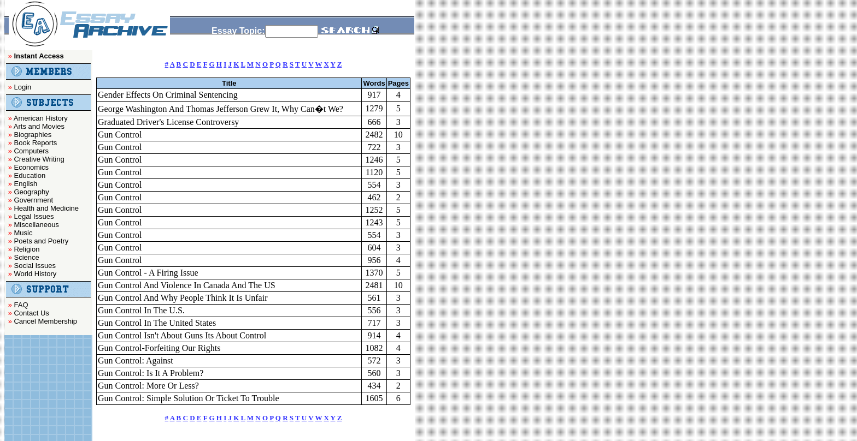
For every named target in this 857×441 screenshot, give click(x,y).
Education (29, 175)
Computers (31, 151)
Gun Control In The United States (157, 322)
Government (33, 200)
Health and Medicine (46, 208)
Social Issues (35, 265)
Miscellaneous (36, 225)
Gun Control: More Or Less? (148, 385)
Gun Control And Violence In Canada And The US (186, 285)
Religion (26, 249)
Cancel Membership (45, 321)
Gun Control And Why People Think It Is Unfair (183, 297)
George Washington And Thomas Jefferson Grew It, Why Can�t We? (220, 109)
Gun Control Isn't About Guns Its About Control (182, 335)
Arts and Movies (39, 126)
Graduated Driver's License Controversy (168, 122)
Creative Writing (39, 159)
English (25, 184)
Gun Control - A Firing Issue (148, 272)
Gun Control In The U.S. (141, 310)
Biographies (32, 134)
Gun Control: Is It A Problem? (150, 373)
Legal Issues (34, 216)
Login (22, 87)
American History (41, 118)
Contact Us (31, 313)
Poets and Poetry (41, 241)
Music (23, 233)
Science (26, 257)
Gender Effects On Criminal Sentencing (168, 94)
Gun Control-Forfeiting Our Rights (159, 348)
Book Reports (35, 143)
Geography (31, 192)
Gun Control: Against (135, 360)
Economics (31, 167)
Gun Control (120, 134)
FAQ (21, 305)
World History (35, 274)
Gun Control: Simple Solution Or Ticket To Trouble (188, 398)
